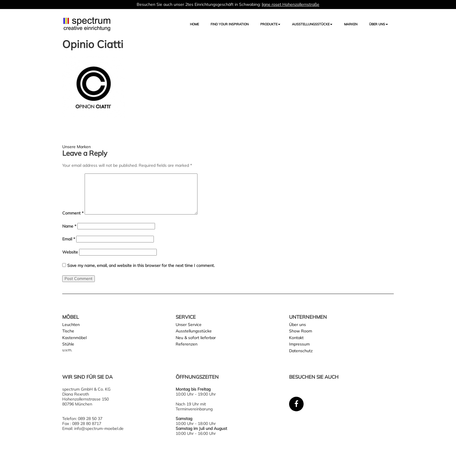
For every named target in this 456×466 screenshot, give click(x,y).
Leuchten (71, 324)
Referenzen (186, 344)
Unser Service (189, 324)
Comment (72, 213)
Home (194, 24)
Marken (350, 24)
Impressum (299, 344)
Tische (68, 331)
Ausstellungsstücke (194, 331)
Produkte (270, 24)
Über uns (378, 24)
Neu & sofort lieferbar (196, 337)
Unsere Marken (76, 146)
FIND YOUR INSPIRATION (230, 24)
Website (70, 252)
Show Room (300, 331)
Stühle (68, 344)
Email (68, 239)
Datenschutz (301, 350)
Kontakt (296, 337)
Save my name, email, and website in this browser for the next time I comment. (141, 265)
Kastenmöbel (74, 337)
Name (69, 226)
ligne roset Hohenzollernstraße (290, 4)
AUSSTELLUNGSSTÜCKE (312, 24)
